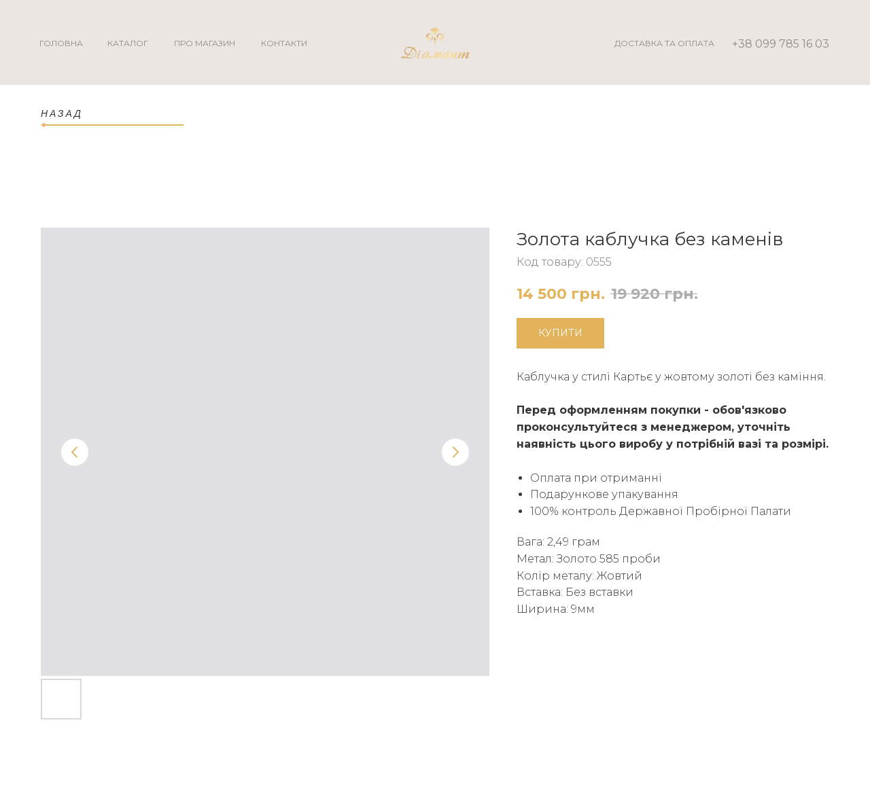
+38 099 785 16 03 (780, 43)
